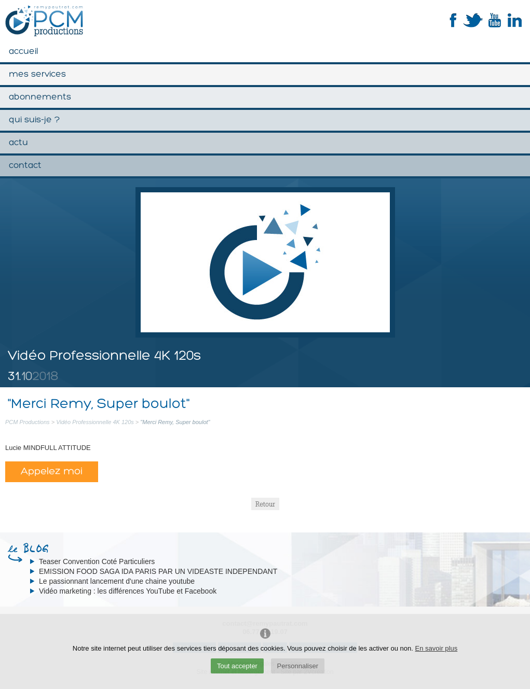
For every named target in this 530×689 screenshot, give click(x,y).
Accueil (23, 51)
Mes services (37, 74)
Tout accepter (237, 666)
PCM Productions (27, 422)
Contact (25, 165)
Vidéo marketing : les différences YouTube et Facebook (127, 591)
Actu (18, 142)
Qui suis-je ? (34, 120)
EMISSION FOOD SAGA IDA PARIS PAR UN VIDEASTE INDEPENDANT (158, 571)
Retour (265, 504)
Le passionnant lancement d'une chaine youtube (117, 581)
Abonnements (40, 97)
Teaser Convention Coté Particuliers (97, 561)
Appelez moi (52, 472)
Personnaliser (298, 666)
